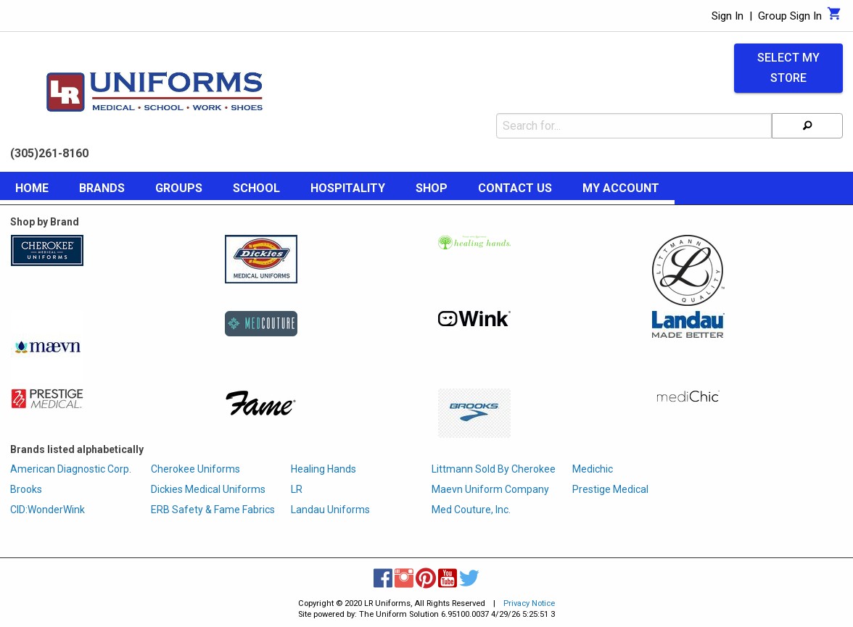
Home (32, 188)
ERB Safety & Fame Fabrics (213, 509)
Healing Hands (323, 469)
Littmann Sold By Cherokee (494, 469)
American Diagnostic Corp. (70, 469)
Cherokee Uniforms (195, 469)
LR (296, 489)
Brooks (26, 489)
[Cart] (834, 17)
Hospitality (347, 188)
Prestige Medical (610, 489)
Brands (102, 188)
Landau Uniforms (330, 509)
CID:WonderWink (47, 509)
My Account (620, 188)
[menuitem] (32, 190)
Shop (432, 188)
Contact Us (515, 188)
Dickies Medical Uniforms (208, 489)
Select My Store (788, 68)
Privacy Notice (529, 603)
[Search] (807, 125)
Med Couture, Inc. (471, 509)
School (256, 188)
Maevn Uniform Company (490, 489)
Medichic (592, 469)
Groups (178, 188)
